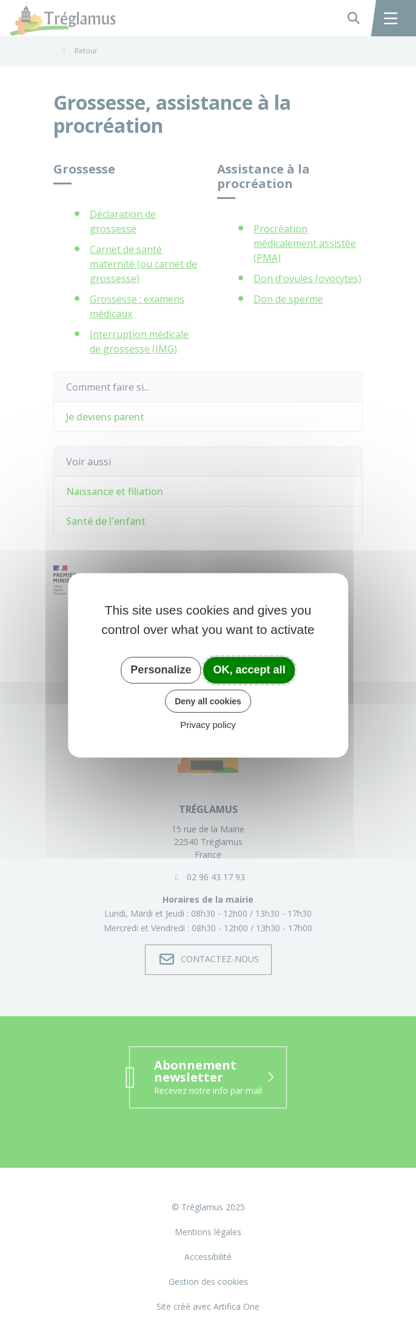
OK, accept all (249, 670)
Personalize (160, 670)
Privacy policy (208, 724)
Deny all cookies (208, 701)
